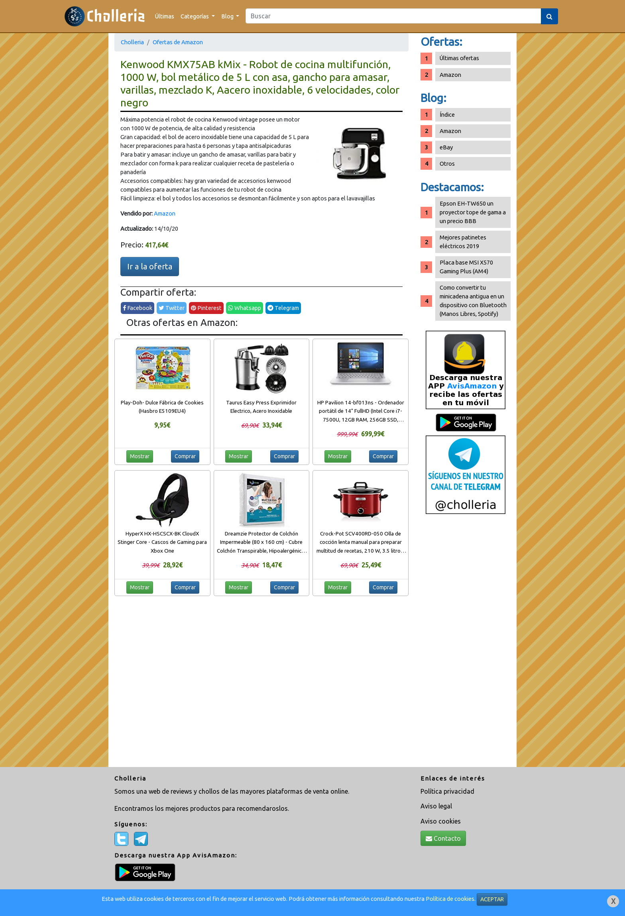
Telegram (283, 307)
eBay (446, 147)
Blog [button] (228, 16)
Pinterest (206, 307)
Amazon (164, 213)
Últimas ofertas (459, 58)
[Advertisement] (466, 643)
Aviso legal (436, 806)
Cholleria (132, 42)
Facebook (137, 307)
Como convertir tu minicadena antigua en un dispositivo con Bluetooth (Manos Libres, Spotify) (473, 300)
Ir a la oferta (149, 266)
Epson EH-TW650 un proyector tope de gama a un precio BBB (473, 212)
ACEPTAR (492, 899)
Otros (447, 163)
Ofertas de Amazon (178, 42)
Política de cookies (450, 898)
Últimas (164, 16)
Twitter (172, 307)
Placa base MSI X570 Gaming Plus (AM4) (466, 267)
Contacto (443, 838)
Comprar (185, 456)
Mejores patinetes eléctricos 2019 (463, 241)
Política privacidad (447, 791)
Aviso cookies (441, 821)
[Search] (393, 16)
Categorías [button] (195, 16)
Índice (447, 114)
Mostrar (139, 456)
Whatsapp (244, 307)
